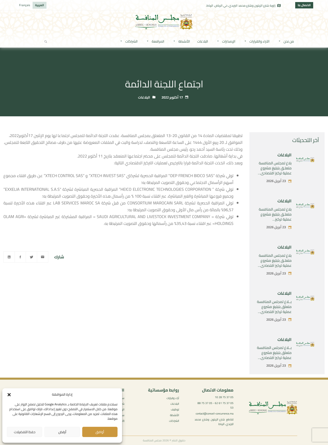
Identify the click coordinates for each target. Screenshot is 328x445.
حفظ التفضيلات (24, 432)
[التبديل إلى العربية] (39, 5)
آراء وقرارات (173, 398)
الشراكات (174, 420)
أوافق (99, 432)
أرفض (62, 432)
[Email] (42, 257)
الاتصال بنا (304, 5)
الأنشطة (174, 415)
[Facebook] (20, 257)
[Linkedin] (9, 257)
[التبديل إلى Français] (25, 5)
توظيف (175, 409)
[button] (9, 394)
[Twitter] (31, 257)
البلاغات (144, 97)
